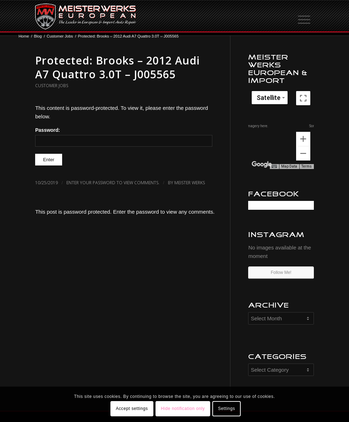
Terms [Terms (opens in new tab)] (306, 166)
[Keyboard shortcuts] (274, 166)
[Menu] (304, 16)
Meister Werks (189, 183)
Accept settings (132, 408)
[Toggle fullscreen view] (303, 98)
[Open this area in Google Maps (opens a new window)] (261, 164)
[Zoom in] (303, 139)
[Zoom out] (303, 153)
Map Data (289, 166)
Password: (123, 137)
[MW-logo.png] (85, 16)
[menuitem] (304, 16)
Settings (226, 408)
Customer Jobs (51, 86)
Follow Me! (281, 272)
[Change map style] (270, 97)
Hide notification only (183, 408)
